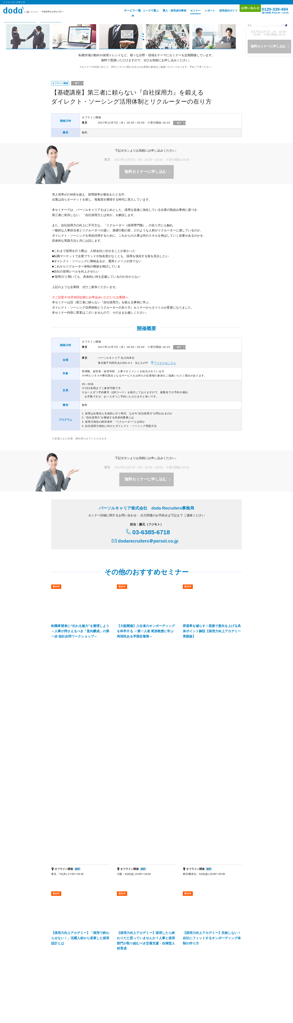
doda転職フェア (63, 904)
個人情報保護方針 (73, 1005)
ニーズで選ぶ (145, 10)
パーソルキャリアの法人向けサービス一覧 (146, 954)
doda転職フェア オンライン (105, 904)
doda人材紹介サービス (66, 898)
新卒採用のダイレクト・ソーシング (211, 928)
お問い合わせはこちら (184, 857)
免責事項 (235, 969)
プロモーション (225, 893)
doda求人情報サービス (102, 898)
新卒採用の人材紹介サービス (167, 928)
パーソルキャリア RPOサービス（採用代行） (78, 939)
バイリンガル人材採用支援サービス (123, 928)
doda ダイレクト (141, 898)
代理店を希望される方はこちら (205, 969)
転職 (54, 987)
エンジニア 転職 (67, 987)
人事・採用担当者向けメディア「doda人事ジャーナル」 (84, 954)
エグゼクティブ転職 (102, 987)
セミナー (189, 10)
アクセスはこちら (165, 362)
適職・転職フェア (123, 987)
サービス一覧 (125, 10)
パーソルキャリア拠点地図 (167, 969)
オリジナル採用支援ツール (146, 904)
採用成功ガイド (222, 10)
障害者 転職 (83, 987)
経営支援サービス (63, 934)
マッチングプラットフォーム (161, 934)
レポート (204, 10)
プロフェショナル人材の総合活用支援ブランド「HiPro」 (84, 959)
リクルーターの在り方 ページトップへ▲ (213, 785)
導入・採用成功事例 (168, 10)
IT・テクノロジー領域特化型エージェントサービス (109, 934)
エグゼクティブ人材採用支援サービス (74, 928)
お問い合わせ (246, 10)
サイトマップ (224, 904)
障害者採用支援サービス (125, 939)
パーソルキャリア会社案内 (131, 969)
